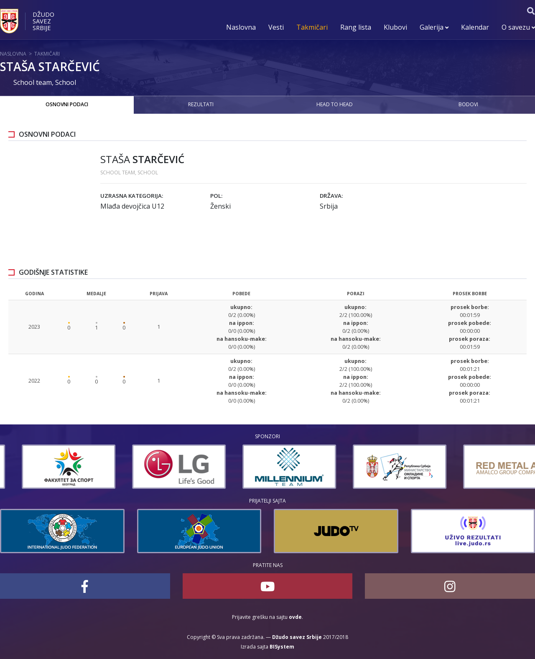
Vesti (276, 27)
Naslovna (241, 27)
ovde (295, 617)
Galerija (434, 27)
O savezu (518, 27)
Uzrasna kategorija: (131, 195)
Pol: (216, 195)
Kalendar (475, 27)
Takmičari (312, 27)
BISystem (282, 646)
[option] (47, 466)
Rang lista (355, 27)
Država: (331, 195)
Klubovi (395, 27)
